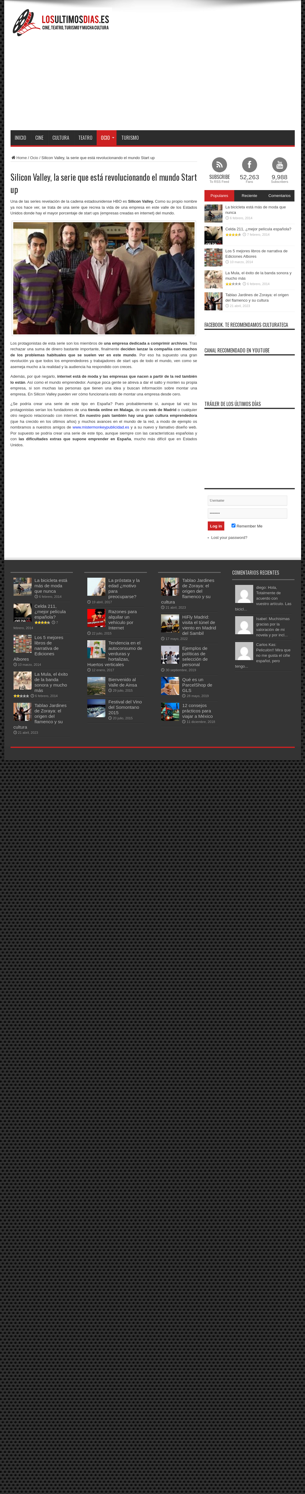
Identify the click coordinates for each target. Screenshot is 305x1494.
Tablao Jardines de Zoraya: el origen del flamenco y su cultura (40, 716)
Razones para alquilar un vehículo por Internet (122, 619)
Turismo (130, 137)
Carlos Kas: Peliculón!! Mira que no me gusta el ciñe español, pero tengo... (263, 655)
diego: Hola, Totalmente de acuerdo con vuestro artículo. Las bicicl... (263, 598)
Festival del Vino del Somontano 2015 (125, 707)
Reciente (249, 195)
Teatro (85, 137)
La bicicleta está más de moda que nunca (51, 586)
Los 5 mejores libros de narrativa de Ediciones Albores (39, 648)
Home (19, 157)
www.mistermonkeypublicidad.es (101, 427)
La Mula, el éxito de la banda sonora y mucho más (51, 682)
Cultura (60, 137)
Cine (39, 137)
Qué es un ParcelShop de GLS (197, 685)
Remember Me (247, 526)
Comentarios (280, 195)
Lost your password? (229, 537)
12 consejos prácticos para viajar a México (197, 711)
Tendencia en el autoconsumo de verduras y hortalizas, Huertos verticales (114, 653)
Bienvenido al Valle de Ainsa (122, 682)
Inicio (20, 137)
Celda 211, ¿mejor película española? (258, 229)
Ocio (107, 137)
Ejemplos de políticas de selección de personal (195, 656)
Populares (219, 195)
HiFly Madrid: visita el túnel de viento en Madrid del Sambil (199, 625)
